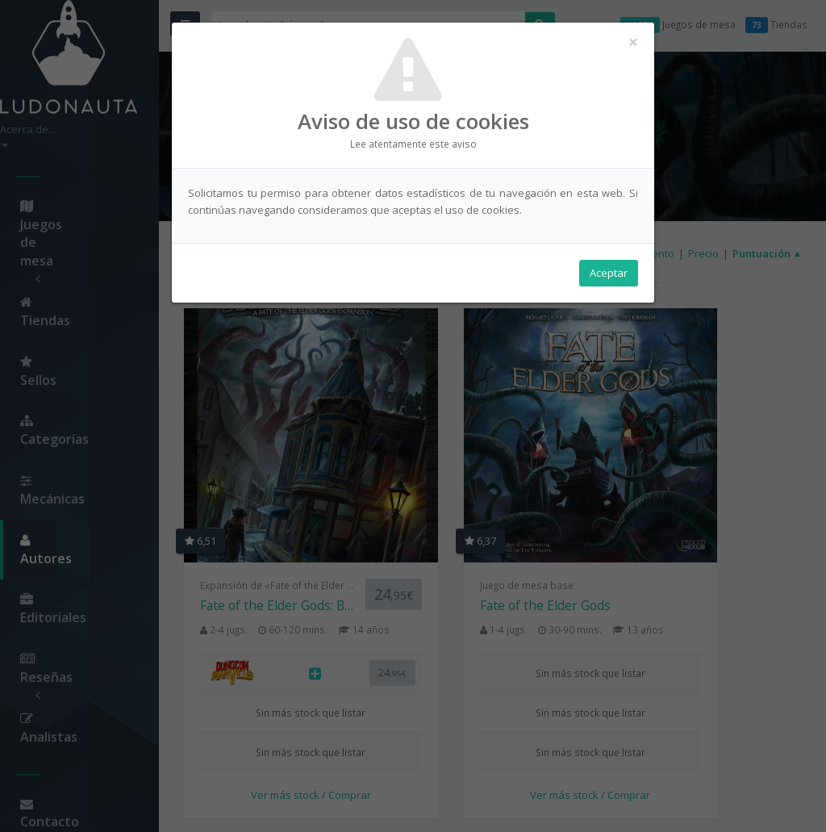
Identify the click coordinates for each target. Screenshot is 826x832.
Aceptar (609, 275)
